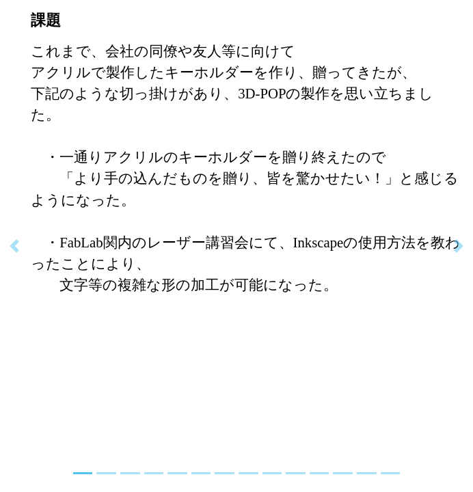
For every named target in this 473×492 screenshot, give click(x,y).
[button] (14, 246)
